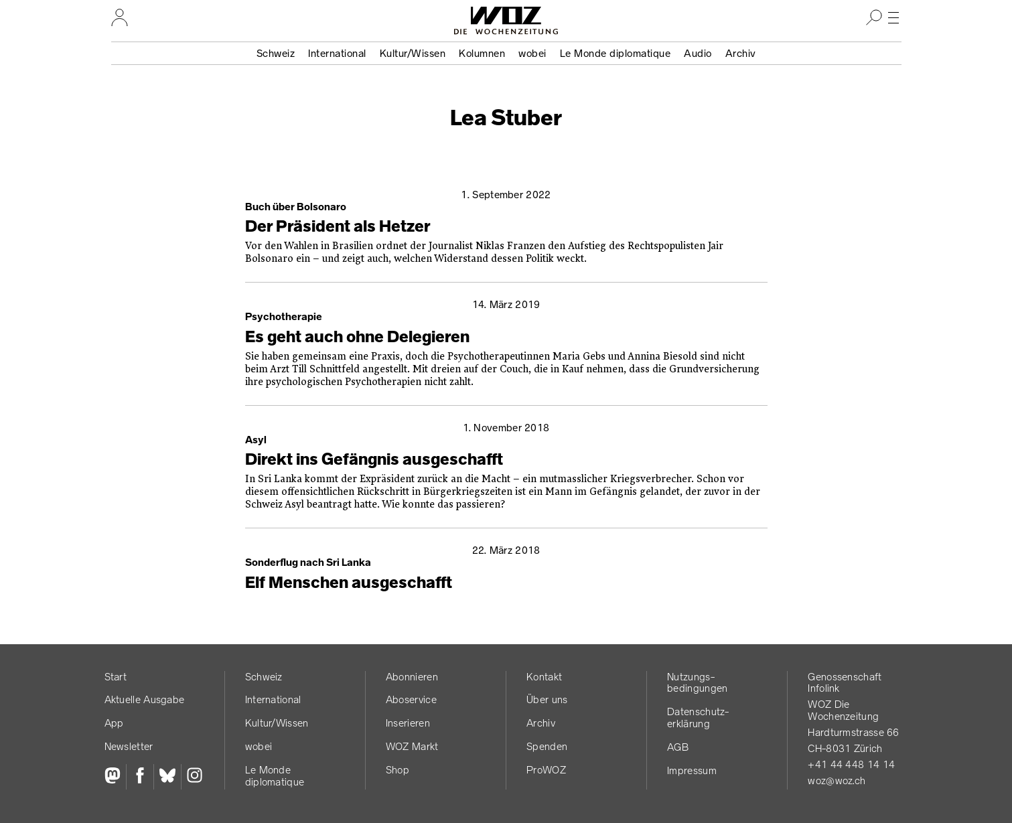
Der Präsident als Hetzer (337, 226)
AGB (678, 747)
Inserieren (408, 723)
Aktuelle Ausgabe (144, 699)
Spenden (546, 746)
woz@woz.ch (836, 780)
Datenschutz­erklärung (698, 717)
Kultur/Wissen (413, 53)
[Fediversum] (115, 777)
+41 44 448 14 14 (851, 764)
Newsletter (128, 746)
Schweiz (276, 53)
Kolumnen (482, 53)
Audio (698, 53)
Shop (397, 769)
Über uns (546, 699)
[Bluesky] (167, 777)
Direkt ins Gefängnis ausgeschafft (374, 459)
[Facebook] (139, 777)
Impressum (692, 770)
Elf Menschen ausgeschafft (348, 583)
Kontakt (544, 676)
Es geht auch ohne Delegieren (357, 337)
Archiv (740, 53)
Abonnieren (412, 676)
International (337, 53)
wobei (532, 53)
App (114, 723)
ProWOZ (546, 769)
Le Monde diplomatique (615, 53)
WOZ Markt (412, 746)
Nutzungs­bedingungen (697, 682)
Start (115, 676)
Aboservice (411, 699)
